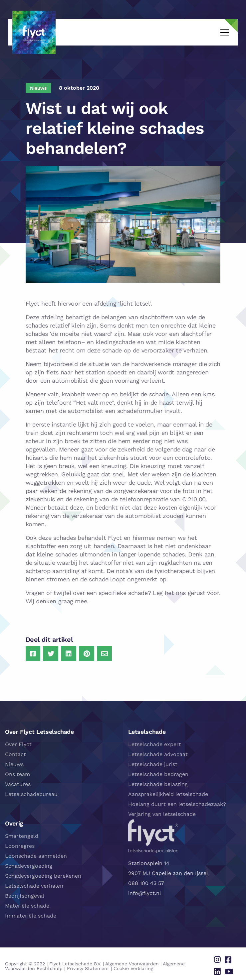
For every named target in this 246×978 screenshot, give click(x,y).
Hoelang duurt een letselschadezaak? (177, 802)
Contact (15, 752)
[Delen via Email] (103, 652)
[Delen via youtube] (230, 966)
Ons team (17, 772)
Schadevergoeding (28, 864)
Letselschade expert (154, 742)
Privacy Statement (56, 964)
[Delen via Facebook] (32, 652)
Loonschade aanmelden (36, 854)
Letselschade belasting (158, 782)
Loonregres (20, 844)
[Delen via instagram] (220, 957)
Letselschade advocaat (158, 752)
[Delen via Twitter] (50, 652)
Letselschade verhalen (34, 884)
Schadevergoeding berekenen (43, 874)
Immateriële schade (30, 914)
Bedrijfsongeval (24, 894)
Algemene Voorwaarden (132, 959)
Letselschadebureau (31, 792)
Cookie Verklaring (102, 964)
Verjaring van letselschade (162, 812)
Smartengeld (21, 834)
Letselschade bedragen (158, 772)
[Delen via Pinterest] (85, 652)
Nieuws (14, 762)
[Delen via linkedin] (220, 966)
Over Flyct (18, 742)
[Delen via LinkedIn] (67, 652)
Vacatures (18, 782)
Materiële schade (27, 904)
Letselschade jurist (152, 762)
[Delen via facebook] (229, 957)
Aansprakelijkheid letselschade (168, 792)
